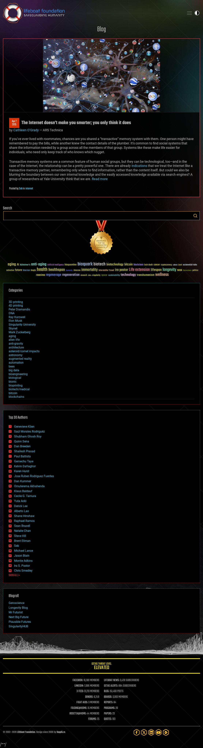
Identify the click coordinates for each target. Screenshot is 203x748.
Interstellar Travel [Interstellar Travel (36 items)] (106, 270)
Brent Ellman (22, 541)
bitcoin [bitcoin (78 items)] (128, 265)
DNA (11, 313)
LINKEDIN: (79, 685)
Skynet (13, 328)
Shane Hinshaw (24, 516)
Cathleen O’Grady (26, 130)
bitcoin (13, 393)
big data (14, 370)
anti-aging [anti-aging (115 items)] (38, 264)
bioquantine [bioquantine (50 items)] (71, 264)
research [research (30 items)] (83, 275)
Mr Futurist (16, 612)
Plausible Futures (20, 622)
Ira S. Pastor (22, 565)
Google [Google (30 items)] (33, 270)
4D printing (16, 305)
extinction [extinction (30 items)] (10, 270)
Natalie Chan (22, 530)
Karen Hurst (21, 471)
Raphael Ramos (24, 521)
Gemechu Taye (23, 461)
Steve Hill (20, 536)
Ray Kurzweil (17, 317)
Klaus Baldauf (23, 491)
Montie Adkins (23, 560)
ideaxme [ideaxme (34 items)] (77, 270)
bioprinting (15, 385)
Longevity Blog (18, 607)
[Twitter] (144, 732)
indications (139, 166)
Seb (20, 188)
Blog (101, 29)
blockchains (16, 396)
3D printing (16, 302)
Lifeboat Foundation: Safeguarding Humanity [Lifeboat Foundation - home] (92, 13)
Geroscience (16, 603)
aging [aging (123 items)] (12, 264)
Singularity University (22, 324)
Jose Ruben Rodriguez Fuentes (34, 476)
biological (15, 377)
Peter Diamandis (19, 309)
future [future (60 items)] (18, 270)
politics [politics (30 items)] (195, 270)
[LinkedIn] (151, 732)
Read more (100, 179)
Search (195, 215)
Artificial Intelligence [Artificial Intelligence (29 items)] (55, 265)
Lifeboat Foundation (26, 732)
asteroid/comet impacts (24, 351)
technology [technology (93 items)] (128, 275)
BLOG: (106, 691)
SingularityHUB (18, 626)
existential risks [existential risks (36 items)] (190, 265)
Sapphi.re (61, 732)
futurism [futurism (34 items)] (26, 270)
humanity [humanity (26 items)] (69, 270)
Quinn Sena (21, 441)
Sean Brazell (22, 526)
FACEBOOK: (78, 680)
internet (29, 188)
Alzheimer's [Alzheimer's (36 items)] (25, 265)
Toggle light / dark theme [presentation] (197, 13)
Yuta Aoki (20, 501)
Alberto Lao (21, 511)
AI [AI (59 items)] (18, 265)
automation (16, 362)
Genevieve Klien (24, 426)
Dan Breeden (22, 446)
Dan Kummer (22, 481)
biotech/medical (19, 389)
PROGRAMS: (109, 708)
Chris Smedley (23, 570)
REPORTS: (108, 702)
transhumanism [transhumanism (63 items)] (145, 275)
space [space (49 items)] (104, 275)
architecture (16, 347)
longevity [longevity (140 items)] (169, 269)
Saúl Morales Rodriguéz (29, 431)
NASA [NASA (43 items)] (179, 270)
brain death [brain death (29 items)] (148, 265)
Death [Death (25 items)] (180, 265)
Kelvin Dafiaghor (25, 466)
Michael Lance (23, 550)
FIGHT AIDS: (82, 702)
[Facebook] (137, 732)
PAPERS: (108, 713)
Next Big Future (18, 617)
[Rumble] (166, 732)
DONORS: (89, 697)
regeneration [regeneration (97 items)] (71, 275)
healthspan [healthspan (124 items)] (56, 270)
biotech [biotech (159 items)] (99, 264)
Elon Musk (15, 320)
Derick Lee (20, 506)
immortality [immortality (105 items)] (89, 270)
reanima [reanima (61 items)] (40, 275)
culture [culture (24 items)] (175, 265)
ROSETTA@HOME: (77, 713)
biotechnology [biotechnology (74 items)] (114, 265)
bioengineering (18, 374)
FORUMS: (92, 719)
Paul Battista (22, 456)
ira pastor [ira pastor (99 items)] (121, 270)
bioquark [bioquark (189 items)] (85, 264)
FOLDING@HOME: (79, 708)
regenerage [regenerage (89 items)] (53, 275)
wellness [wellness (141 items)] (162, 274)
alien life (14, 339)
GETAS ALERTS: (111, 685)
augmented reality (20, 358)
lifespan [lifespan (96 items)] (156, 270)
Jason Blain (21, 555)
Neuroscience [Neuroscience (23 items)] (187, 271)
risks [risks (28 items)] (89, 275)
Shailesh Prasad (24, 451)
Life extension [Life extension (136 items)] (139, 269)
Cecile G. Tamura (25, 496)
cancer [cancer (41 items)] (157, 264)
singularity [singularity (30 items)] (96, 275)
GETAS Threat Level (101, 667)
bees (12, 366)
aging (12, 336)
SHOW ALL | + (14, 575)
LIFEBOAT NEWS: (111, 680)
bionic (12, 381)
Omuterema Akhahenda (29, 486)
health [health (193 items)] (42, 269)
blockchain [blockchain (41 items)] (138, 264)
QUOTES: (108, 719)
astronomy (15, 355)
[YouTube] (158, 732)
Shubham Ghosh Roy (28, 436)
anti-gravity (16, 343)
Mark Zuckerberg (19, 332)
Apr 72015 (14, 123)
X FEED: (80, 691)
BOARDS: (108, 697)
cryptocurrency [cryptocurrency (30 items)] (166, 265)
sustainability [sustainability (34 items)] (114, 275)
